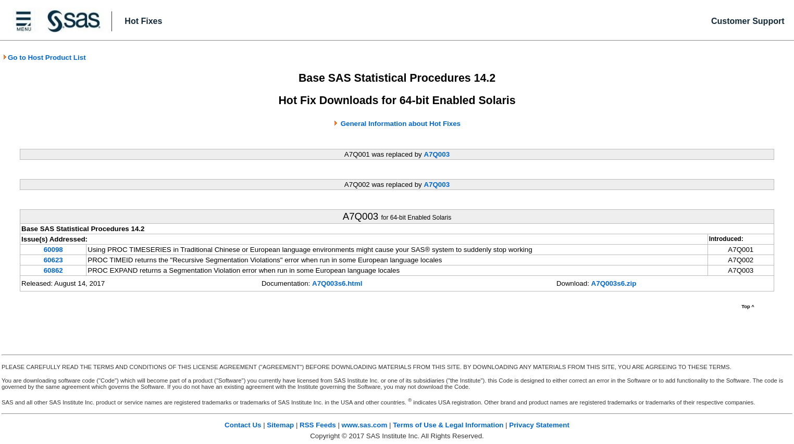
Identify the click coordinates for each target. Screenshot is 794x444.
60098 (53, 249)
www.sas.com (365, 425)
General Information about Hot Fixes (401, 124)
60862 (53, 270)
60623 (53, 260)
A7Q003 (437, 154)
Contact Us (243, 425)
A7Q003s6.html (337, 283)
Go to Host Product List (44, 57)
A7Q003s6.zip (614, 283)
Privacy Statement (539, 425)
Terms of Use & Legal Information (448, 425)
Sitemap (280, 425)
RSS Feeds (318, 425)
